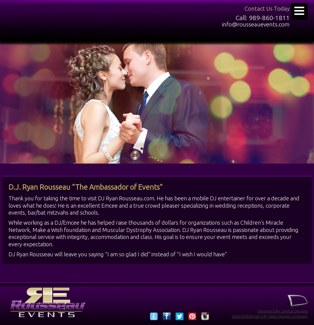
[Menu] (299, 11)
